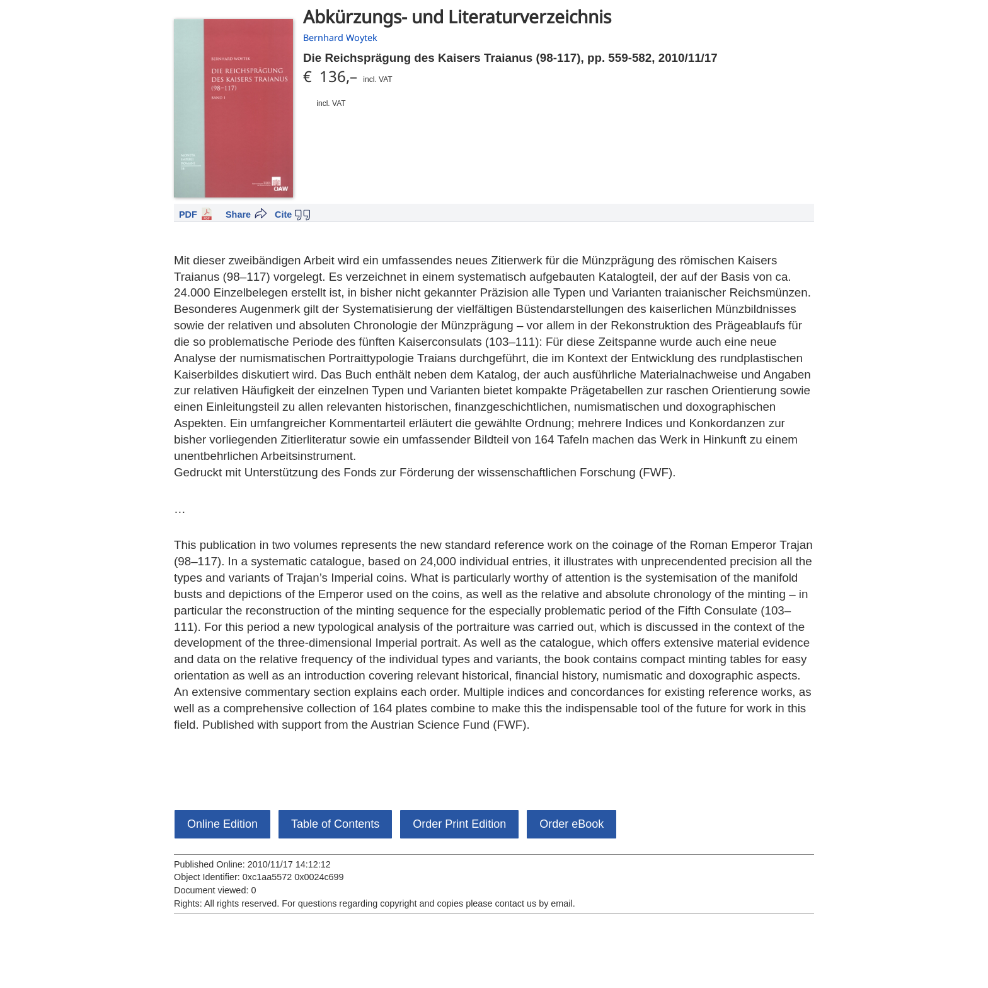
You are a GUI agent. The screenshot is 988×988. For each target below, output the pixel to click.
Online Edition (222, 824)
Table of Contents (335, 824)
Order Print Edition (459, 824)
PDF (188, 214)
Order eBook (571, 824)
